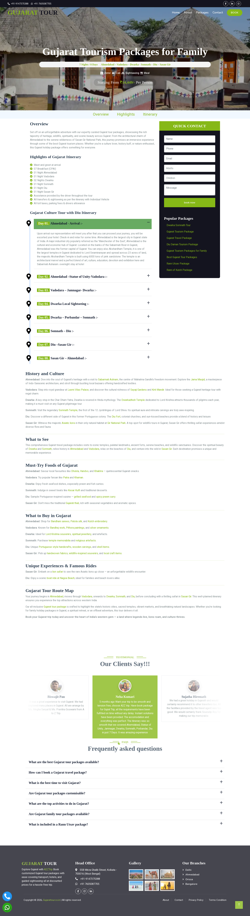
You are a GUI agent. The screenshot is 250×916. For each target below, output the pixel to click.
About (188, 12)
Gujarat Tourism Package (180, 232)
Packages (202, 12)
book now (189, 202)
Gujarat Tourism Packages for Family (187, 251)
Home (176, 12)
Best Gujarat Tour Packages (182, 257)
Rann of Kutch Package (179, 270)
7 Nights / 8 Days (88, 64)
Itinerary (150, 114)
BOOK (234, 12)
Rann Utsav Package (178, 264)
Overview (101, 114)
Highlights (126, 114)
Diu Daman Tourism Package (182, 244)
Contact (218, 12)
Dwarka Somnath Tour (179, 225)
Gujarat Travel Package (179, 238)
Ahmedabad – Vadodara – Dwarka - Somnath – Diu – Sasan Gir (136, 64)
